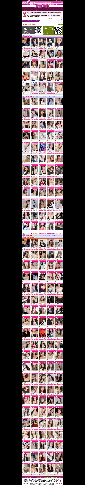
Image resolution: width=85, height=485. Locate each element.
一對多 (37, 80)
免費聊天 (37, 258)
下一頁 (50, 96)
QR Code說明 (60, 24)
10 (48, 96)
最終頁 (55, 96)
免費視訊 (28, 46)
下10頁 (53, 96)
